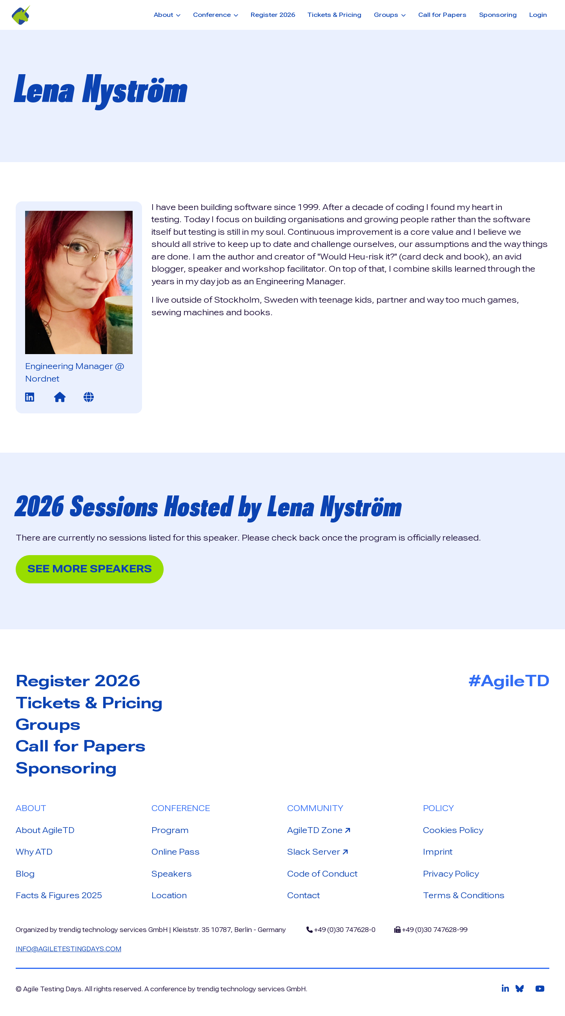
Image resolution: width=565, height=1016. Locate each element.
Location (169, 895)
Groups (48, 724)
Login (538, 14)
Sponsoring (498, 14)
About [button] (164, 14)
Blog (25, 874)
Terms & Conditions (464, 895)
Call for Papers (442, 14)
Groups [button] (387, 14)
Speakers (171, 874)
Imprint (437, 852)
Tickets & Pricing (334, 14)
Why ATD (34, 852)
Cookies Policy (453, 830)
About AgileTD (45, 830)
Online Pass (175, 852)
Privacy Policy (451, 874)
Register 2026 (273, 14)
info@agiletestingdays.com (68, 949)
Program (170, 830)
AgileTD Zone (320, 829)
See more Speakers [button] (89, 569)
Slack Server (318, 851)
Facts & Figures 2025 (59, 895)
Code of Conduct (322, 874)
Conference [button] (212, 14)
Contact (303, 895)
